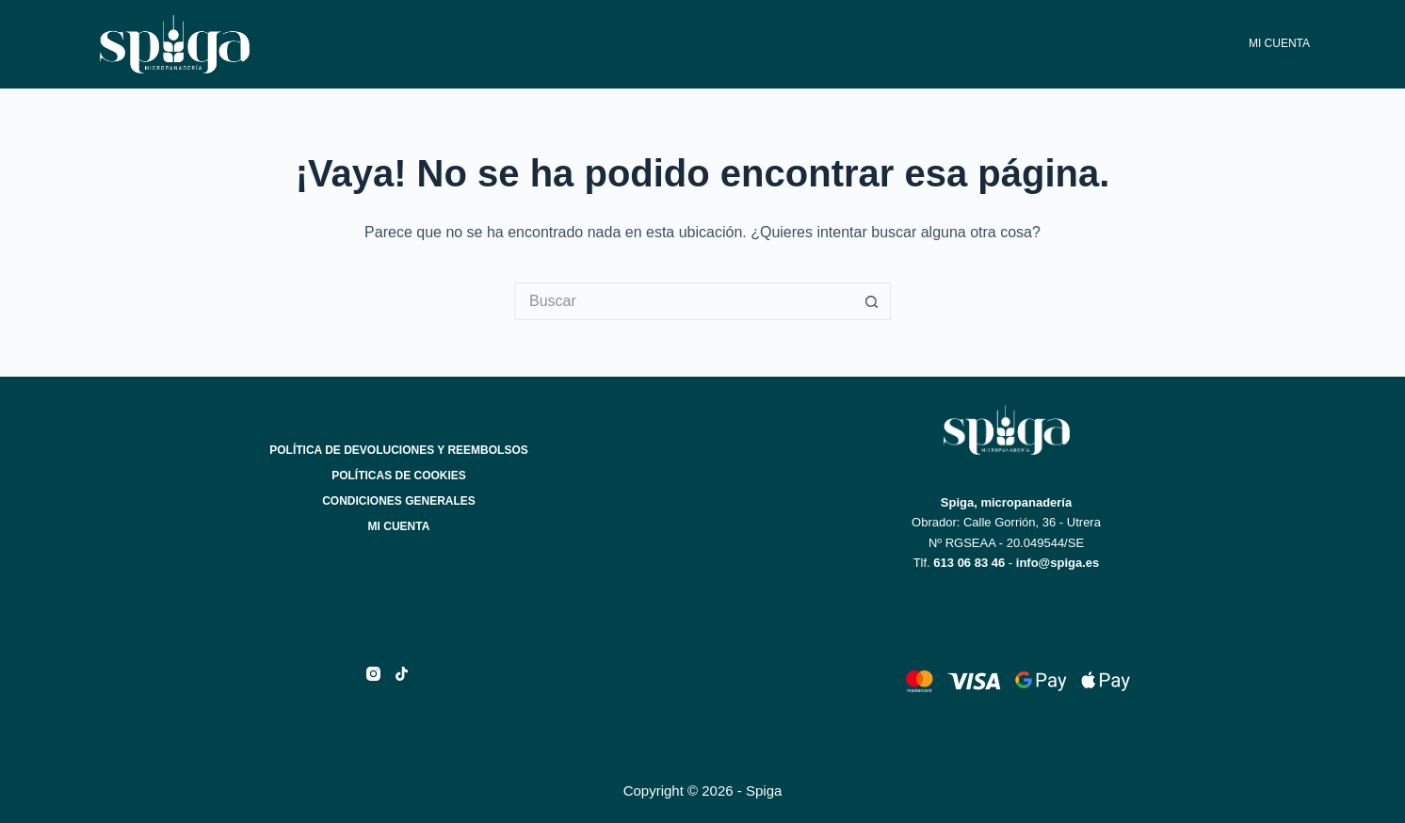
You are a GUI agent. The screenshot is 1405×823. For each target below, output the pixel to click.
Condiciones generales (399, 501)
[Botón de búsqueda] (872, 301)
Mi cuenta (1279, 43)
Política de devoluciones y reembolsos (398, 450)
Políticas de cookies (398, 475)
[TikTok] (402, 674)
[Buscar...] (683, 301)
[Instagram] (373, 674)
